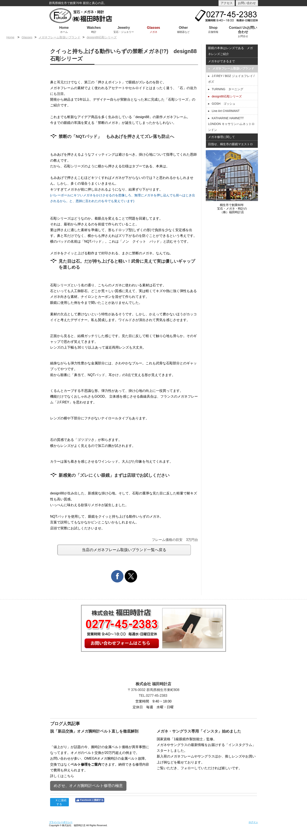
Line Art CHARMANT (226, 111)
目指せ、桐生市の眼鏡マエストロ (230, 144)
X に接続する (59, 802)
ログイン (253, 822)
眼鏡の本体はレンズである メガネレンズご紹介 (230, 50)
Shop (213, 27)
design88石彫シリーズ (102, 37)
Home (64, 27)
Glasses (153, 27)
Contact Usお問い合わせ (243, 30)
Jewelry (123, 27)
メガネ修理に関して (221, 137)
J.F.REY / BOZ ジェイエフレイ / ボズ (231, 78)
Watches (94, 27)
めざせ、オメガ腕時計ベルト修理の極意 (88, 786)
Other (183, 27)
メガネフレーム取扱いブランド (59, 37)
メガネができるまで (221, 61)
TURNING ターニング (227, 89)
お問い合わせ (247, 3)
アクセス (227, 3)
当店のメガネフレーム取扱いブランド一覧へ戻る (124, 550)
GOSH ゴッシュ (223, 103)
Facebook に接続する (89, 800)
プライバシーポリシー (60, 822)
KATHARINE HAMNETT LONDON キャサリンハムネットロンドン (231, 123)
